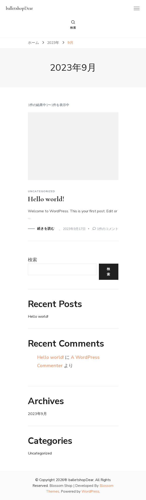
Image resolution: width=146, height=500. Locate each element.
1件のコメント (107, 229)
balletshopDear (19, 8)
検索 (32, 260)
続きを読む (46, 228)
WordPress (90, 491)
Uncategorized (41, 191)
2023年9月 (37, 413)
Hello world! (46, 199)
